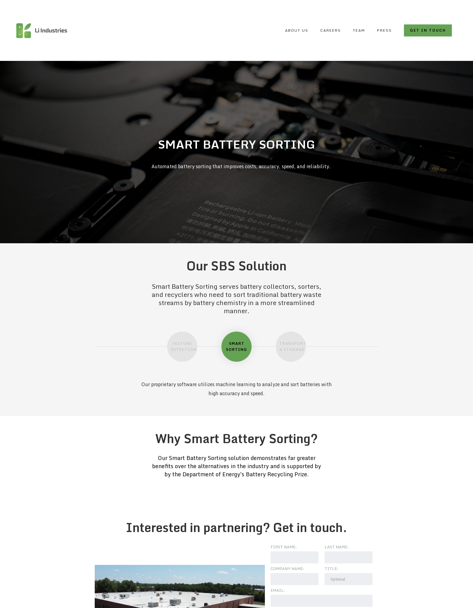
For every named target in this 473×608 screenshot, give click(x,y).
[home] (41, 30)
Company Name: (287, 568)
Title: (331, 568)
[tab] (182, 347)
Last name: (337, 547)
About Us (296, 30)
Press (384, 30)
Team (359, 30)
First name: (284, 547)
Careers (330, 30)
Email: (278, 590)
